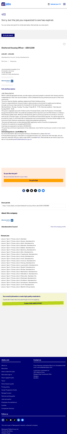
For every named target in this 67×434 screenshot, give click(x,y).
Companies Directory (7, 408)
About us (4, 365)
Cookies (3, 405)
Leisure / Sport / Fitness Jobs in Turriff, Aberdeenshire (17, 284)
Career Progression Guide (9, 390)
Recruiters (4, 368)
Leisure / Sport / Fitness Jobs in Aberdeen (13, 239)
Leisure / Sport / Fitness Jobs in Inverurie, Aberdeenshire (18, 260)
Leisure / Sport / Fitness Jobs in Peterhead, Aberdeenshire (18, 278)
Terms (3, 381)
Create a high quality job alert (31, 303)
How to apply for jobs (7, 377)
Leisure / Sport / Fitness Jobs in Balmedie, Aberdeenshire (18, 245)
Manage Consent (6, 393)
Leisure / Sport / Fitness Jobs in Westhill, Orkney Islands (18, 287)
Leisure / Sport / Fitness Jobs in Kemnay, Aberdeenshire (18, 263)
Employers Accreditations (9, 402)
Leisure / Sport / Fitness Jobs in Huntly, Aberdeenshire (17, 256)
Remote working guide (8, 396)
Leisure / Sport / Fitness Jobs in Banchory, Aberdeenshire (18, 250)
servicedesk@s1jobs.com (44, 367)
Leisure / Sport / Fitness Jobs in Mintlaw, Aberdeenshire (18, 269)
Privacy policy (5, 387)
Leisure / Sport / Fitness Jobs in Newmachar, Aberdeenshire (19, 271)
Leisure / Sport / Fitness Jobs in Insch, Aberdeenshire (17, 258)
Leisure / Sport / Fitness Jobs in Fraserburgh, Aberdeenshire (19, 254)
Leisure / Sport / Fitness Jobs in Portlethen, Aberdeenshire (18, 280)
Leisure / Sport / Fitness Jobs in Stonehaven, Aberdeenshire (19, 282)
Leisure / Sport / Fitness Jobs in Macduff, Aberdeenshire (18, 267)
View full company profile (58, 226)
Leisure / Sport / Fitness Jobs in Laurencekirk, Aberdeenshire (19, 265)
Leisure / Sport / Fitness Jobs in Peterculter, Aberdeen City (18, 276)
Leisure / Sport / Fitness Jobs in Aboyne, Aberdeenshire (18, 241)
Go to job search (8, 35)
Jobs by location (6, 399)
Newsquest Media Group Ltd (9, 429)
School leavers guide (7, 384)
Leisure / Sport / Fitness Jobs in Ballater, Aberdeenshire (18, 247)
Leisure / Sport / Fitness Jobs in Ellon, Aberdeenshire (17, 252)
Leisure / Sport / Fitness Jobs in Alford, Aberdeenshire (17, 243)
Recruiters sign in (6, 374)
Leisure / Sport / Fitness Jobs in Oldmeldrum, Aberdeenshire (19, 274)
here (49, 133)
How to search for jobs (8, 371)
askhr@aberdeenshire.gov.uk (23, 139)
